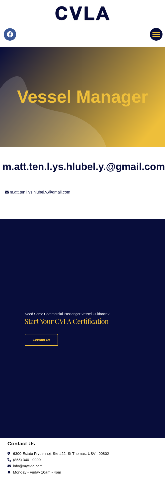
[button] (156, 34)
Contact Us (41, 339)
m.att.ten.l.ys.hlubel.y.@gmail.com (40, 192)
